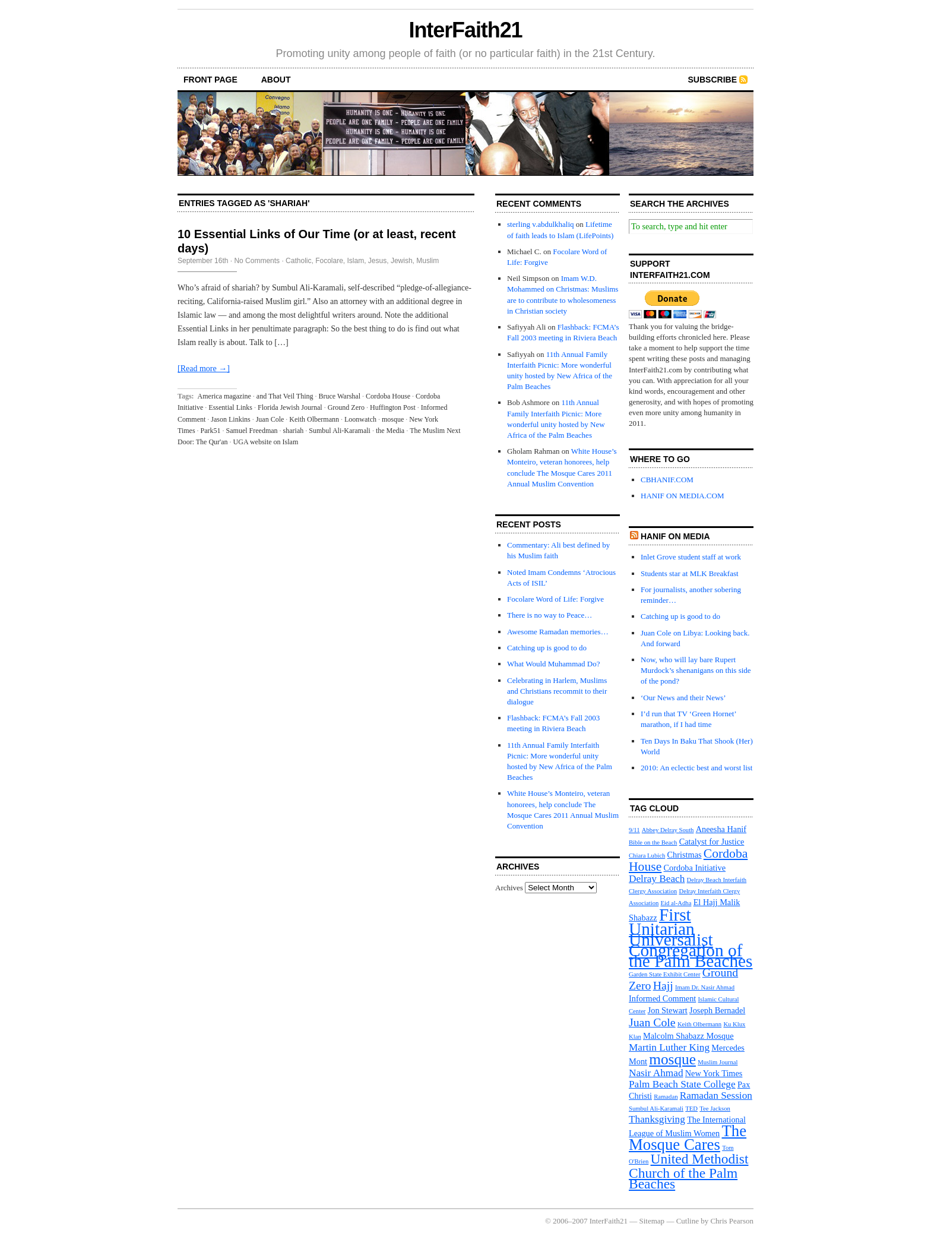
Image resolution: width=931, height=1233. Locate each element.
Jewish (402, 261)
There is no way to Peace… (549, 615)
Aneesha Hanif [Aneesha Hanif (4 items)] (721, 829)
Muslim (427, 261)
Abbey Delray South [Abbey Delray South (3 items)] (668, 830)
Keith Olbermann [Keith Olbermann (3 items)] (699, 1024)
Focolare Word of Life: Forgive (555, 599)
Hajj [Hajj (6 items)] (663, 985)
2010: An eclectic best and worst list (696, 767)
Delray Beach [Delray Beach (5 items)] (657, 878)
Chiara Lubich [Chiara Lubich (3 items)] (647, 855)
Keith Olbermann (314, 419)
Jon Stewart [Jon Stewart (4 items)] (668, 1010)
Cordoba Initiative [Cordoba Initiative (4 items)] (695, 867)
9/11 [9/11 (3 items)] (634, 830)
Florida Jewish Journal (290, 407)
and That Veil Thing (285, 396)
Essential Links (230, 407)
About (276, 79)
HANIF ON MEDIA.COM (682, 495)
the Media (390, 430)
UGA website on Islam (266, 442)
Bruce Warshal (339, 396)
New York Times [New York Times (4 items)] (714, 1073)
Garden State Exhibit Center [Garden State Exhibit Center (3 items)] (664, 974)
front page (210, 79)
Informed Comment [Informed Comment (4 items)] (662, 998)
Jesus (377, 261)
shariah (293, 430)
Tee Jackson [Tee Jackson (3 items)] (714, 1108)
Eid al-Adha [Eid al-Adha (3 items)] (676, 903)
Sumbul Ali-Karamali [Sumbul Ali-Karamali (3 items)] (656, 1108)
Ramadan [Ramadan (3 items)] (665, 1096)
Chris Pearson (731, 1220)
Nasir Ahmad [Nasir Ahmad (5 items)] (656, 1073)
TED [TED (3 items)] (691, 1108)
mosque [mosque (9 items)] (672, 1059)
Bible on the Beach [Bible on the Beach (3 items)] (653, 842)
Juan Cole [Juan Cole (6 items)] (652, 1022)
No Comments (257, 261)
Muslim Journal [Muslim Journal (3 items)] (717, 1062)
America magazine (224, 396)
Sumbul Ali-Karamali (339, 430)
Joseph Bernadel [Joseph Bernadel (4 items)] (717, 1010)
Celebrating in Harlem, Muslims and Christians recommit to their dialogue (557, 691)
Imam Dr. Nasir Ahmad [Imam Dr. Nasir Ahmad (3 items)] (704, 987)
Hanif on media (675, 536)
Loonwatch (360, 419)
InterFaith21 (465, 30)
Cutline (687, 1220)
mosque (393, 419)
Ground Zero (346, 407)
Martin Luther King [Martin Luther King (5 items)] (669, 1047)
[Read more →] (204, 368)
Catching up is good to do (547, 647)
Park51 (211, 430)
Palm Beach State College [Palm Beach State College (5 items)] (682, 1084)
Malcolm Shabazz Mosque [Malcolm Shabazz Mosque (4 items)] (688, 1036)
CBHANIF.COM (667, 479)
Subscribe (712, 79)
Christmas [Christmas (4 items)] (684, 854)
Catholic (298, 261)
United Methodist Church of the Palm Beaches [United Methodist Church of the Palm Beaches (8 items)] (688, 1171)
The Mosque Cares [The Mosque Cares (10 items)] (687, 1137)
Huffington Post (393, 407)
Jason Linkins (230, 419)
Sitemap (652, 1220)
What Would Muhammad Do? (553, 663)
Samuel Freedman (252, 430)
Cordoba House (388, 396)
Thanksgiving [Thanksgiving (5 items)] (657, 1119)
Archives (509, 887)
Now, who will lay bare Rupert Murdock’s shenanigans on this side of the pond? (696, 670)
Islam (356, 261)
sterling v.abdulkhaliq (540, 224)
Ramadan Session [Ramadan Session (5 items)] (716, 1095)
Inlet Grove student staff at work (691, 556)
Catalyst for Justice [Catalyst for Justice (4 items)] (712, 841)
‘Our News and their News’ (683, 697)
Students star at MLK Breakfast (690, 573)
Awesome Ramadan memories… (558, 631)
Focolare (329, 261)
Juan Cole (270, 419)
